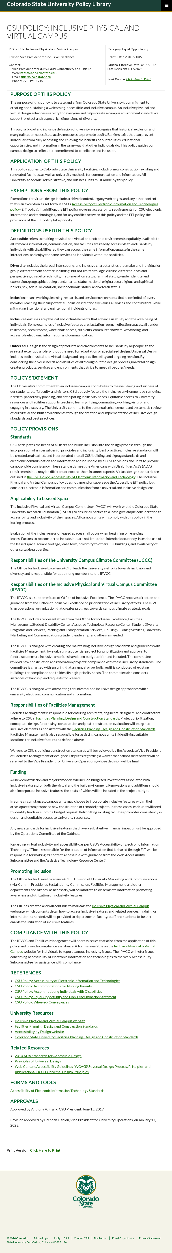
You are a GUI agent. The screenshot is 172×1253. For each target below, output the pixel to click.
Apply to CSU (61, 1238)
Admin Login (41, 1238)
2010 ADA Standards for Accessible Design (48, 1056)
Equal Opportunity (123, 1238)
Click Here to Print (138, 79)
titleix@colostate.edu (36, 77)
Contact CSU (81, 1238)
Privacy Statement (150, 1238)
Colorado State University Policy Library (59, 3)
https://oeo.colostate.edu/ (39, 73)
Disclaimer (100, 1238)
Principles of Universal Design (38, 1061)
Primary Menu (166, 5)
